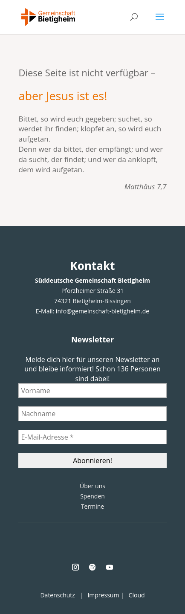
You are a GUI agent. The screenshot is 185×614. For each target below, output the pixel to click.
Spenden (92, 496)
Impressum (103, 595)
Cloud (137, 595)
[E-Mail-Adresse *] (92, 437)
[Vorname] (92, 390)
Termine (92, 506)
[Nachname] (92, 413)
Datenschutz (57, 595)
